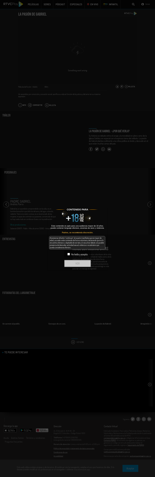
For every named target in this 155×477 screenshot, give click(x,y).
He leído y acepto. (77, 254)
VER (77, 263)
